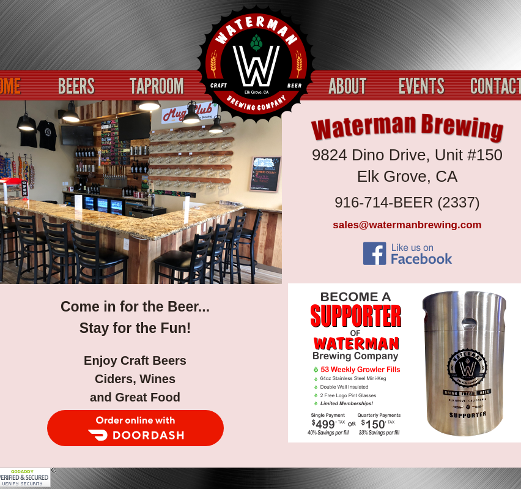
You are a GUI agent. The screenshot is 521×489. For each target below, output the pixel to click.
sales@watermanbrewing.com (407, 225)
